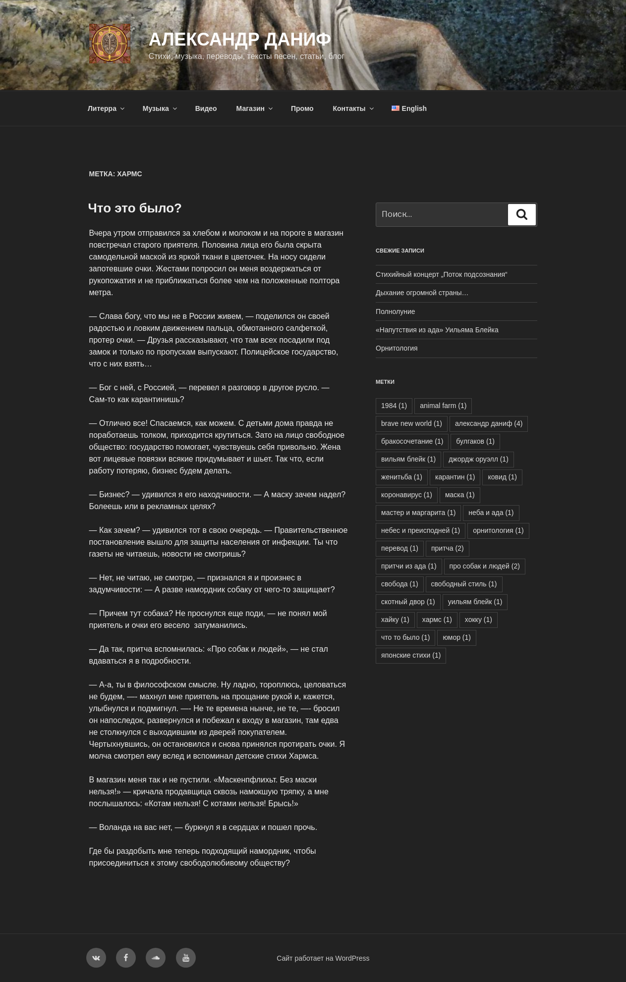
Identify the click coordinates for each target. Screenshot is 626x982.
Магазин (255, 108)
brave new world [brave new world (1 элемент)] (411, 423)
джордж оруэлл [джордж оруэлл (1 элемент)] (479, 459)
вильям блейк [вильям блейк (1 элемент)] (408, 459)
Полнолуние (395, 311)
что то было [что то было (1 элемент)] (405, 637)
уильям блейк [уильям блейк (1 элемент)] (475, 602)
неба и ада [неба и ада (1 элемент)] (490, 513)
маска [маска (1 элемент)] (460, 495)
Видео (206, 108)
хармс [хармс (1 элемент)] (437, 619)
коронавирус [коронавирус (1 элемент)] (406, 495)
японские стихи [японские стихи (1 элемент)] (411, 655)
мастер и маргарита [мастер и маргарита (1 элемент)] (418, 513)
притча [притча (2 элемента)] (447, 548)
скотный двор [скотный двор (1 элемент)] (408, 602)
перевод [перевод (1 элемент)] (399, 548)
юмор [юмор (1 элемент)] (457, 637)
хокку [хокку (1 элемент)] (478, 619)
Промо (302, 108)
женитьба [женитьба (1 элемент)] (401, 477)
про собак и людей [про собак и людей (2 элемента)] (485, 566)
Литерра (107, 108)
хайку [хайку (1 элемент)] (395, 619)
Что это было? (135, 208)
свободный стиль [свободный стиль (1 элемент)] (464, 584)
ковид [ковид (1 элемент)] (502, 477)
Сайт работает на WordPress (323, 958)
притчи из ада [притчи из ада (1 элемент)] (408, 566)
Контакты (354, 108)
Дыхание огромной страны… (422, 293)
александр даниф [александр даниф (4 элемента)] (488, 423)
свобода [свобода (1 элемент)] (399, 584)
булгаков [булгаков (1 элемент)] (475, 441)
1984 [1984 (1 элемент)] (394, 406)
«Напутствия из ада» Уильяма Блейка (437, 330)
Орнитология (397, 348)
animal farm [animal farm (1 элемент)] (443, 406)
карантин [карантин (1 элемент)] (455, 477)
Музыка (160, 108)
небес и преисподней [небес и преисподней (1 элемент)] (420, 530)
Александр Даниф (240, 39)
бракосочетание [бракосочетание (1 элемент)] (412, 441)
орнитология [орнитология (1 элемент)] (498, 530)
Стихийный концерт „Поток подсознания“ (442, 274)
